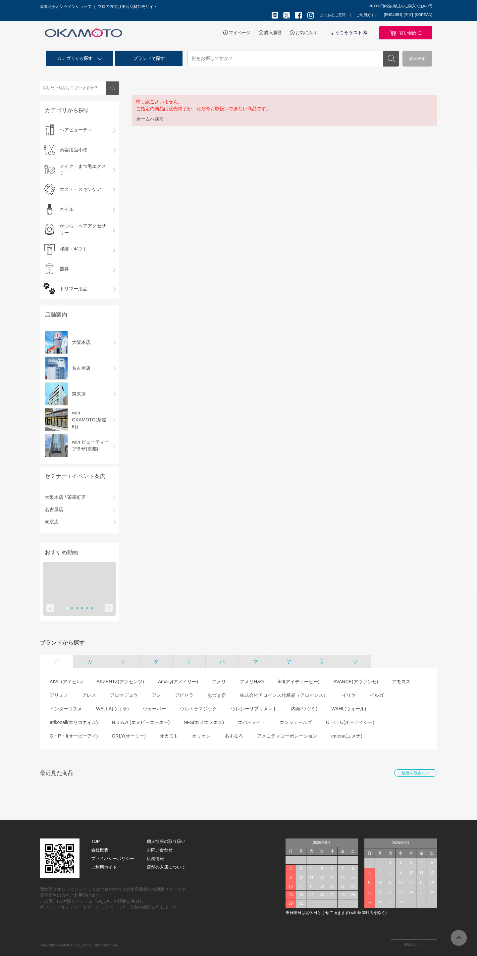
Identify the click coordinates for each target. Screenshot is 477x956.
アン (156, 695)
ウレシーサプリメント (254, 708)
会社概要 (99, 849)
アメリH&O (252, 681)
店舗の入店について (166, 867)
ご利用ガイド (367, 15)
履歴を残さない (416, 773)
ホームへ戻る (150, 118)
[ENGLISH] (393, 15)
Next (109, 608)
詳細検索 (417, 58)
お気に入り (306, 32)
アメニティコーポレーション (287, 736)
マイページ (239, 32)
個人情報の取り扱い (166, 841)
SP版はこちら (413, 944)
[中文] (408, 15)
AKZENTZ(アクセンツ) (120, 681)
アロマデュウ (124, 695)
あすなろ (234, 736)
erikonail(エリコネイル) (74, 722)
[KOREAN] (423, 15)
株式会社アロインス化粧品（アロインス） (284, 695)
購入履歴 (273, 32)
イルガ (377, 695)
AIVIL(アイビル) (66, 681)
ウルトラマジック (198, 708)
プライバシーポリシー (112, 858)
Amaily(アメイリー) (178, 681)
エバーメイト (252, 722)
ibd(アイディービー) (298, 681)
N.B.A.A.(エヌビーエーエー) (141, 722)
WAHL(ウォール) (348, 708)
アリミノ (59, 695)
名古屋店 (54, 509)
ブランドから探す (62, 643)
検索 (391, 59)
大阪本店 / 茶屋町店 (65, 497)
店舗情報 (155, 858)
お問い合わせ (160, 849)
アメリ (219, 681)
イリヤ (349, 695)
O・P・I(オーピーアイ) (74, 736)
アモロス (401, 681)
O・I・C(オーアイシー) (350, 722)
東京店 (52, 521)
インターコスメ (66, 708)
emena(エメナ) (346, 736)
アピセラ (184, 695)
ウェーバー (154, 708)
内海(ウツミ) (304, 708)
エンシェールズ (296, 722)
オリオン (201, 736)
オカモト (169, 736)
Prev (50, 608)
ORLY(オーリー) (128, 736)
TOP (95, 841)
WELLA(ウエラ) (112, 708)
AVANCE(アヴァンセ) (355, 681)
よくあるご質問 (332, 15)
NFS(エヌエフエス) (204, 722)
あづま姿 (216, 695)
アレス (89, 695)
